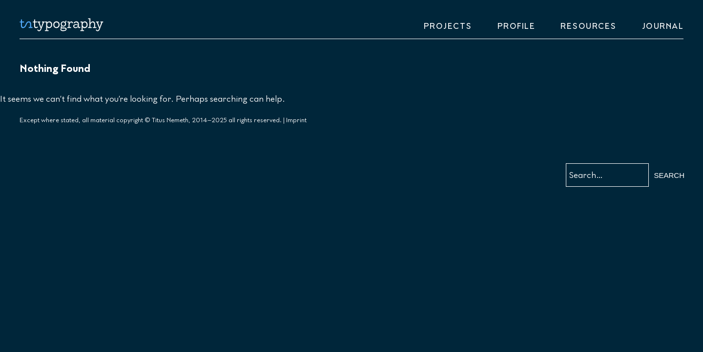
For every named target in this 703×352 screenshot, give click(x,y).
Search (669, 175)
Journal (663, 26)
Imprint (296, 120)
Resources (588, 26)
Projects (448, 26)
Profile (516, 26)
